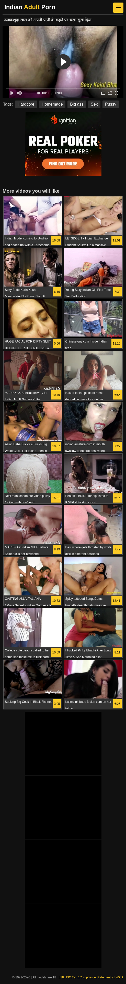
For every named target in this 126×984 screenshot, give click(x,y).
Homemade (52, 104)
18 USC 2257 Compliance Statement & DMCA (91, 977)
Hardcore (26, 104)
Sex (94, 104)
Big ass (76, 104)
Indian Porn (29, 7)
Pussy (110, 104)
